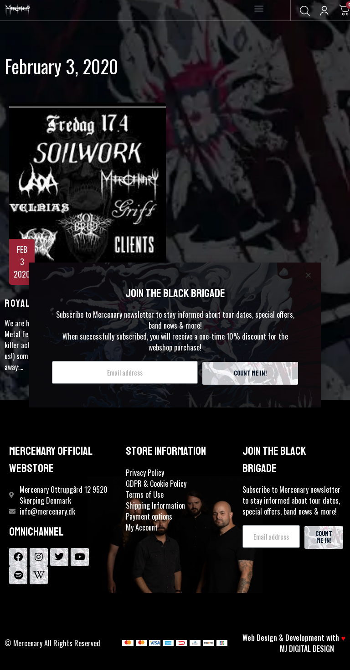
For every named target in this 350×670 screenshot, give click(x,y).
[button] (259, 8)
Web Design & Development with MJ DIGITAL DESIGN (293, 643)
